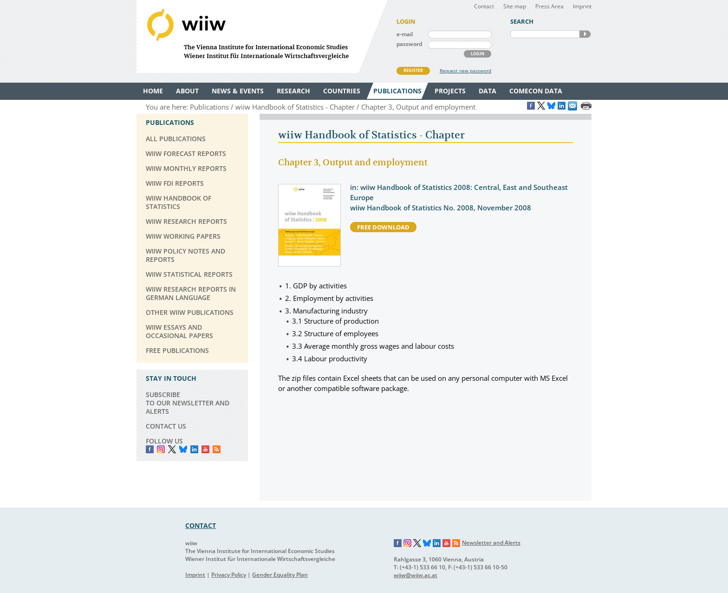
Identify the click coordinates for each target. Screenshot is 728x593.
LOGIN (477, 54)
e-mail (404, 34)
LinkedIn (194, 449)
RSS (217, 449)
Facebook (150, 449)
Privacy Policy (228, 575)
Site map (514, 6)
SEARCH (585, 34)
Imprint (582, 6)
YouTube (205, 449)
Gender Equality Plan (280, 575)
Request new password (465, 70)
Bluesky (183, 449)
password (409, 44)
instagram (161, 449)
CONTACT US (166, 426)
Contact (484, 6)
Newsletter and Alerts (491, 543)
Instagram (407, 543)
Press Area (549, 6)
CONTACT (200, 525)
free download (383, 227)
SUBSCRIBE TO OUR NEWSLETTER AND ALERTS (187, 403)
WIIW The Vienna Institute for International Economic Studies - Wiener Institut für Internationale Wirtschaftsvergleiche (261, 36)
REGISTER (413, 70)
